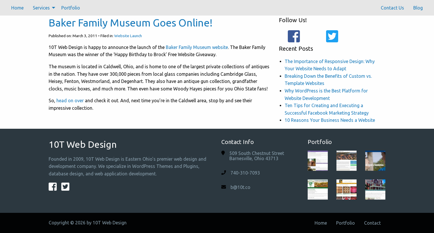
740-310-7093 (245, 172)
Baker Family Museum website (197, 47)
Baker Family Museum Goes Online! (131, 23)
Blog (418, 7)
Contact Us (392, 7)
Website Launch (128, 35)
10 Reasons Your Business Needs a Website (330, 120)
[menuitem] (17, 7)
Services (41, 7)
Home (17, 7)
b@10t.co (240, 187)
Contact (372, 223)
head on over (70, 100)
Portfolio (70, 7)
